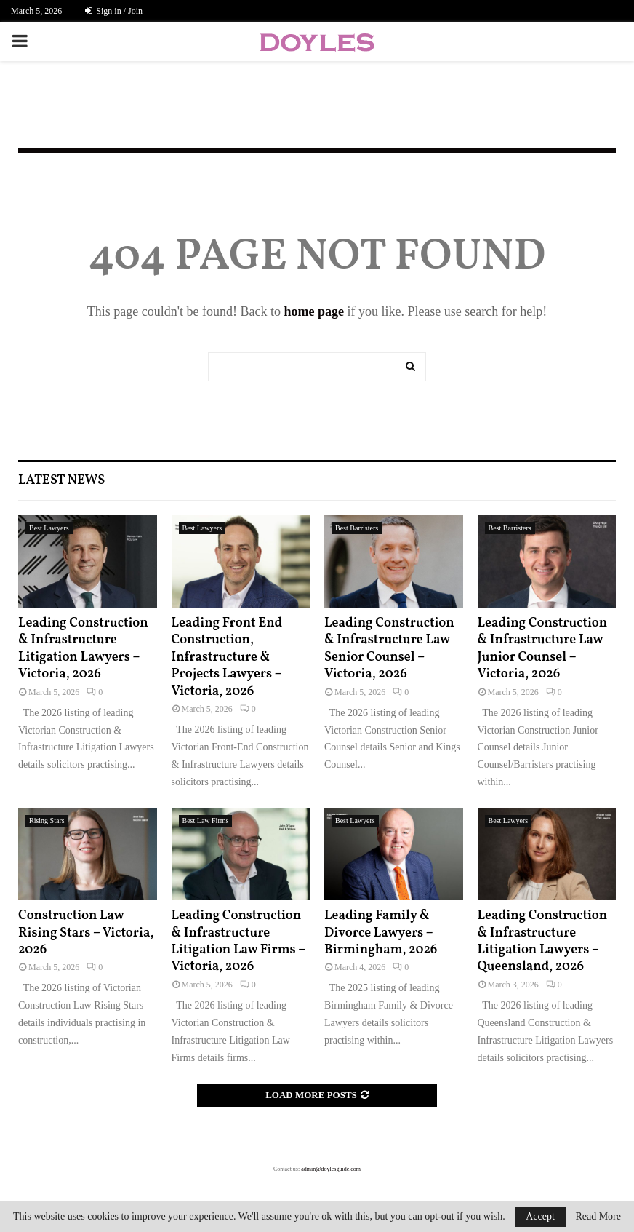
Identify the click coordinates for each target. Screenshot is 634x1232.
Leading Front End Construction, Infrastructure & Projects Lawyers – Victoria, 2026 (227, 657)
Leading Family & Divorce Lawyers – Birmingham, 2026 (380, 933)
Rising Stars (47, 820)
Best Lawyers (49, 528)
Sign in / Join (114, 11)
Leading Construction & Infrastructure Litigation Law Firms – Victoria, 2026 (238, 941)
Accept (540, 1216)
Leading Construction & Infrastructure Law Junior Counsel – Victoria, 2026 (543, 648)
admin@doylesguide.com (331, 1169)
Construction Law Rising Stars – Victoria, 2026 (85, 933)
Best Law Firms (205, 820)
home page (314, 311)
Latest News (61, 481)
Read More (598, 1217)
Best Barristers (356, 528)
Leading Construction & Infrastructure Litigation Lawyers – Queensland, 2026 (543, 941)
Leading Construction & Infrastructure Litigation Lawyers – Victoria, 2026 (83, 648)
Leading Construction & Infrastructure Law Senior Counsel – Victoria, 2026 (389, 648)
